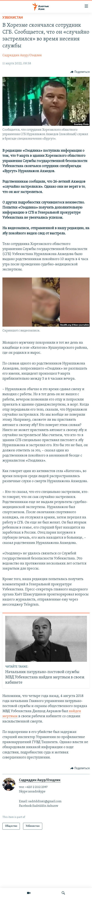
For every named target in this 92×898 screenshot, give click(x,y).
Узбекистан (12, 18)
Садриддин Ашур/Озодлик (22, 55)
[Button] (80, 72)
